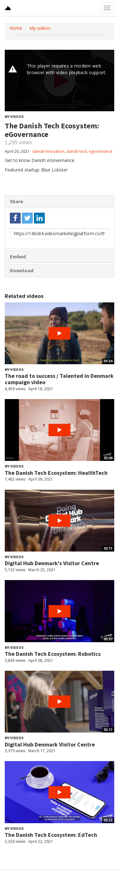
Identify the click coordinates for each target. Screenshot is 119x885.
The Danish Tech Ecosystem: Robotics (53, 653)
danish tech (76, 151)
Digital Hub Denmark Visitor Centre (50, 744)
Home (16, 28)
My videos (40, 28)
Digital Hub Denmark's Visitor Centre (52, 563)
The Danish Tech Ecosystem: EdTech (51, 834)
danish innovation (48, 151)
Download (21, 270)
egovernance (100, 151)
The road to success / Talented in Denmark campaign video (59, 379)
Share (16, 201)
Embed (18, 256)
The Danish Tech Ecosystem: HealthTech (56, 472)
